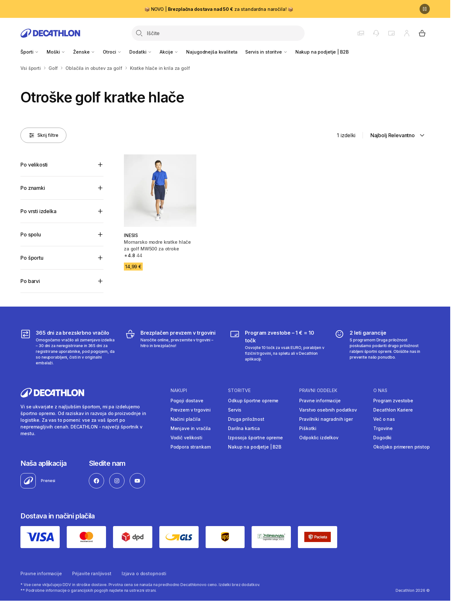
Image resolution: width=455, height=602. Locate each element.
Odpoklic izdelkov (318, 437)
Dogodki (382, 437)
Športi (29, 52)
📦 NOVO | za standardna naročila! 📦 (218, 9)
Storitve (239, 390)
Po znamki (32, 188)
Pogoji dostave (187, 400)
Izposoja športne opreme (255, 437)
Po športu (31, 258)
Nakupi (179, 390)
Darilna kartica (244, 428)
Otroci (112, 52)
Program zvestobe (393, 400)
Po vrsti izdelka (38, 211)
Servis (234, 409)
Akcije (169, 52)
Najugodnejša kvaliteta (212, 52)
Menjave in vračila (191, 428)
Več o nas (384, 419)
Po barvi (30, 281)
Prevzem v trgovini (191, 409)
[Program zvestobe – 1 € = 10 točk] (277, 347)
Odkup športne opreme (253, 400)
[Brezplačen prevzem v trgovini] (173, 347)
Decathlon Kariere (393, 409)
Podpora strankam (191, 447)
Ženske (84, 52)
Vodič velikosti (186, 437)
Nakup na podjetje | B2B (322, 52)
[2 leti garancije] (382, 347)
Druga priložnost (246, 419)
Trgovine (383, 428)
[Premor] (425, 9)
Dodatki (140, 52)
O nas (380, 390)
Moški (56, 52)
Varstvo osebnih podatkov (328, 409)
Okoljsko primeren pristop (401, 447)
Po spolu (30, 234)
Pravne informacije (319, 400)
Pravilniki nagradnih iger (326, 419)
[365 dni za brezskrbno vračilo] (68, 347)
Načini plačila (186, 419)
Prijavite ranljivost (91, 573)
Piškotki (307, 428)
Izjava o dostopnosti (144, 573)
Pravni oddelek (318, 390)
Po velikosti (34, 164)
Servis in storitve (266, 52)
